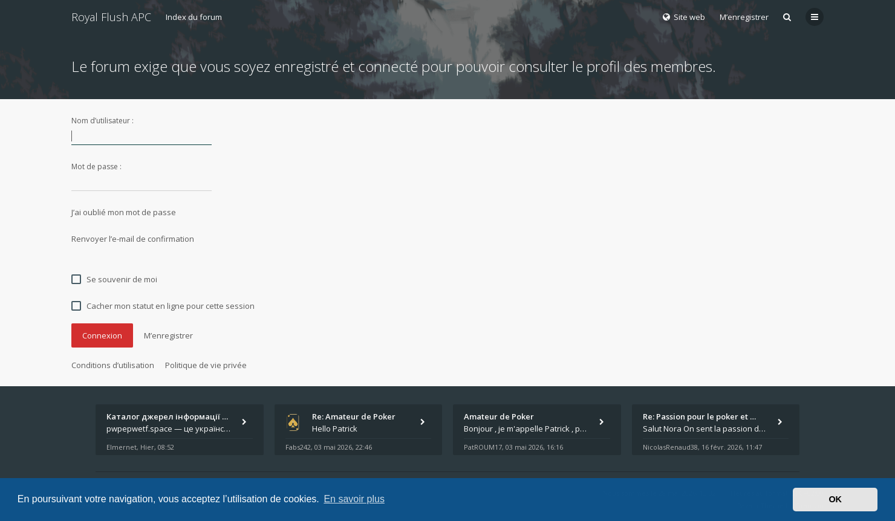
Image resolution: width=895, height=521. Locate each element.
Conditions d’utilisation (112, 365)
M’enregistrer (744, 16)
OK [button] (835, 499)
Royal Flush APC (111, 17)
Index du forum (194, 16)
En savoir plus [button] (354, 499)
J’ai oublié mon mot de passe (123, 212)
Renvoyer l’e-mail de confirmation (132, 238)
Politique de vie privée (206, 365)
